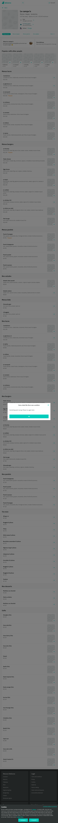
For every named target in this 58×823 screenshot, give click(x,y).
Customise (23, 820)
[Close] (48, 405)
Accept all (34, 820)
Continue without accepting (50, 807)
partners (34, 810)
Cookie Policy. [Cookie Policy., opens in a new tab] (20, 817)
